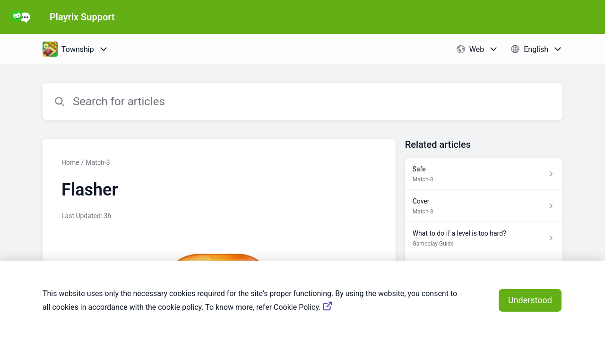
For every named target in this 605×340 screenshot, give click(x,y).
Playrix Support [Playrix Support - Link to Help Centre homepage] (82, 17)
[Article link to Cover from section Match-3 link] (483, 206)
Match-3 (98, 162)
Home (70, 162)
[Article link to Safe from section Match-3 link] (483, 174)
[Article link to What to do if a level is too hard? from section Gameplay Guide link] (483, 238)
